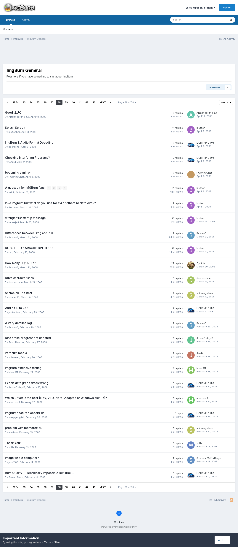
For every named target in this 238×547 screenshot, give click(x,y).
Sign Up (227, 7)
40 (73, 102)
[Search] (189, 20)
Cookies (119, 522)
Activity (26, 19)
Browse (10, 21)
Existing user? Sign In (200, 7)
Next (102, 102)
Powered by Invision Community (119, 526)
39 (66, 102)
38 (59, 102)
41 (80, 102)
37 (52, 102)
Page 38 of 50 (127, 102)
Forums (8, 29)
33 (23, 102)
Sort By (226, 102)
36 (45, 102)
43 (93, 102)
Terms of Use (52, 542)
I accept (224, 540)
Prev (15, 102)
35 (38, 102)
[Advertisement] (119, 54)
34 (31, 102)
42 (86, 102)
